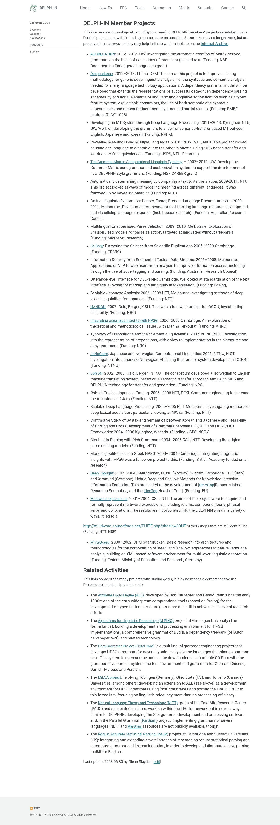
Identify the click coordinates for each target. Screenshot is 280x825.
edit (161, 771)
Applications (37, 38)
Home (84, 8)
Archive (34, 52)
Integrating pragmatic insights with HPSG (126, 328)
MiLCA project (110, 687)
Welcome (35, 34)
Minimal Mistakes (87, 815)
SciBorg (97, 253)
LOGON (96, 381)
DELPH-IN (48, 8)
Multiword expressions (110, 506)
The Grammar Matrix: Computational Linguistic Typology (139, 169)
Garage (226, 8)
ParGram (166, 730)
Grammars (160, 8)
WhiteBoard (100, 550)
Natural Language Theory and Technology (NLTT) (140, 713)
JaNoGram (99, 361)
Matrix (183, 8)
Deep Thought (102, 481)
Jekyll (70, 815)
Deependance (102, 81)
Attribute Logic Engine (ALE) (122, 605)
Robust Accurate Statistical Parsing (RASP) (135, 744)
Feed (35, 808)
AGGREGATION (103, 61)
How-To (104, 8)
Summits (204, 8)
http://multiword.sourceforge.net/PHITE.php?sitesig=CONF (134, 533)
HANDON (98, 314)
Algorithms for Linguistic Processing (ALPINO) (138, 630)
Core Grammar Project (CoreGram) (128, 656)
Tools (138, 8)
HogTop (151, 498)
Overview (35, 30)
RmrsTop (207, 492)
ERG (122, 8)
